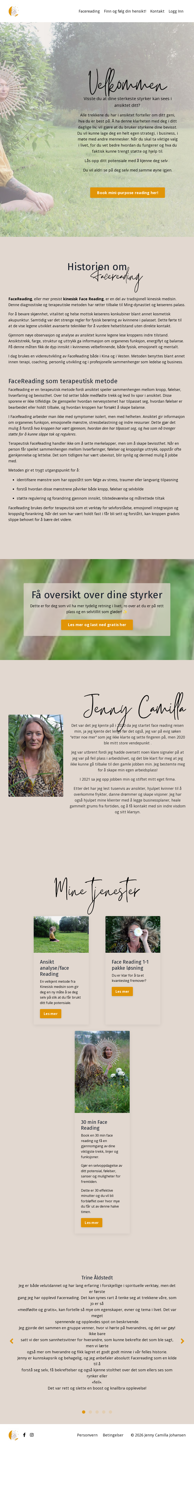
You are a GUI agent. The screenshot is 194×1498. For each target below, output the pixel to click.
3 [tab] (97, 1464)
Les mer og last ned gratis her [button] (97, 666)
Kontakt (156, 10)
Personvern (87, 1486)
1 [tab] (84, 1464)
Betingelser (113, 1486)
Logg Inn (176, 10)
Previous (11, 1389)
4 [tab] (104, 1464)
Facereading (86, 10)
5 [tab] (110, 1464)
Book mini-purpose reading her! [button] (127, 192)
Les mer (51, 1058)
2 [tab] (90, 1464)
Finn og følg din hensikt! (123, 10)
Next (182, 1389)
